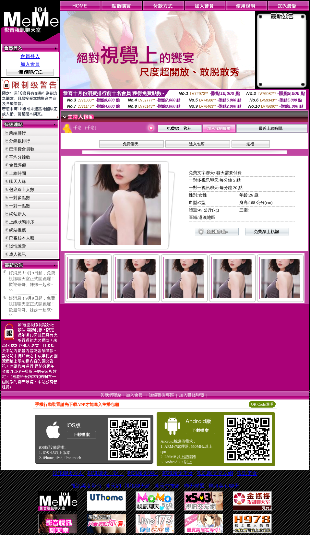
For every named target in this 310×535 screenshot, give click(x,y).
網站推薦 (17, 230)
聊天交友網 (167, 486)
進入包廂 (197, 144)
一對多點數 (19, 197)
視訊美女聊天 (223, 486)
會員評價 (17, 165)
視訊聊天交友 (68, 473)
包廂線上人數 (21, 189)
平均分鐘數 (19, 157)
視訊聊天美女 (177, 473)
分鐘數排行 (19, 140)
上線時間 (17, 173)
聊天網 (113, 486)
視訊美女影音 (86, 486)
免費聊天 (130, 144)
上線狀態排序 (21, 222)
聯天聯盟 (194, 486)
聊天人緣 (17, 181)
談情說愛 (17, 246)
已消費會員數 (21, 149)
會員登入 (30, 56)
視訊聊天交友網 (215, 473)
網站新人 (17, 213)
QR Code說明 (262, 404)
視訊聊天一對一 (105, 473)
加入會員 (30, 64)
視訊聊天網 (137, 486)
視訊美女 (247, 473)
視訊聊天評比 (142, 473)
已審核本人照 (21, 238)
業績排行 (17, 132)
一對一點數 (19, 205)
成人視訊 (17, 254)
